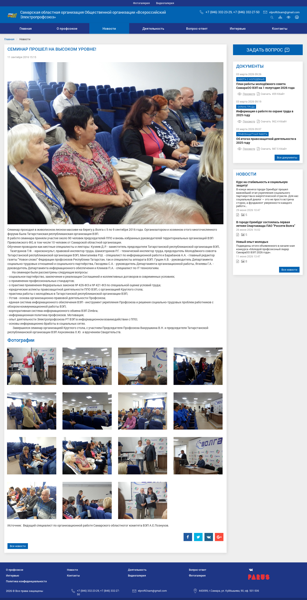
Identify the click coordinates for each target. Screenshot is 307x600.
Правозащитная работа (252, 134)
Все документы (287, 157)
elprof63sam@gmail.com (281, 12)
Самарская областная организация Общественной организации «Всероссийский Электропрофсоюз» (93, 14)
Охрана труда (246, 106)
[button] (67, 28)
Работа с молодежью (251, 79)
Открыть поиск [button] (272, 17)
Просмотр (246, 93)
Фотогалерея (141, 3)
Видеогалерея (165, 3)
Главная (9, 39)
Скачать (264, 93)
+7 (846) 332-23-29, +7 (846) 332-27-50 (229, 12)
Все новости (18, 546)
